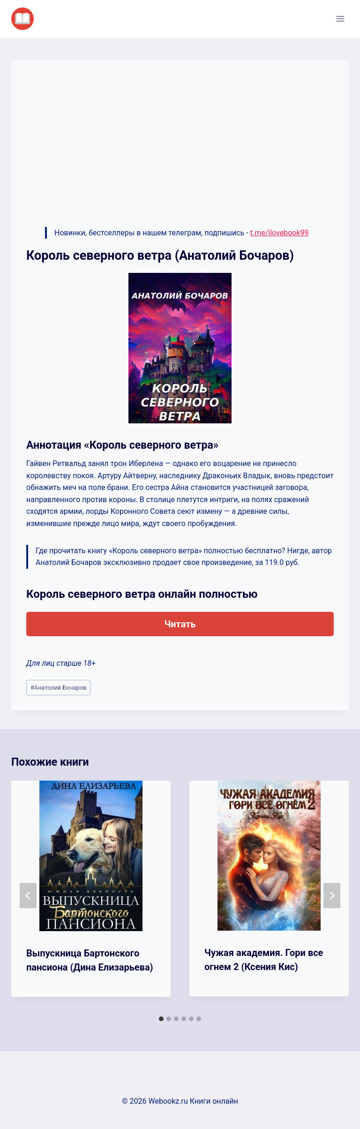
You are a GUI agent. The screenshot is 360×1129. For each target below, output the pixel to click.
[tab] (161, 1018)
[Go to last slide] (28, 895)
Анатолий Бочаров (58, 687)
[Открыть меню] (340, 18)
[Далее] (331, 895)
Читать (179, 624)
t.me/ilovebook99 (279, 232)
